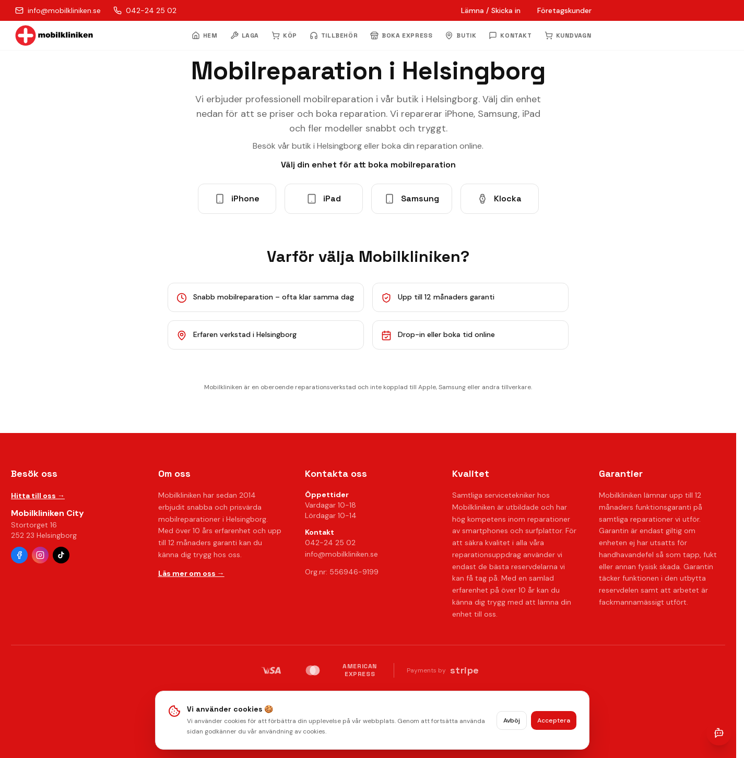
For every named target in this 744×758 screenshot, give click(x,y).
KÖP (284, 35)
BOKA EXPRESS (401, 35)
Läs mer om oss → (191, 573)
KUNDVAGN (568, 35)
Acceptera (553, 720)
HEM (205, 35)
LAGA (244, 35)
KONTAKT (510, 35)
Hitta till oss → (38, 495)
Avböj (511, 720)
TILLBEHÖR (334, 35)
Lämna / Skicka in (491, 10)
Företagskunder (564, 10)
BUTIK (460, 35)
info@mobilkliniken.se (341, 554)
